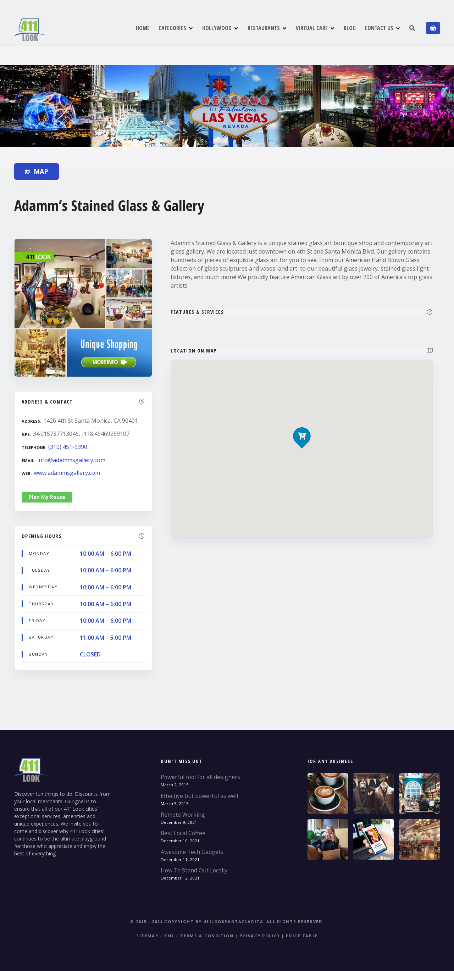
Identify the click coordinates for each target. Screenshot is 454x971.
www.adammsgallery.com (67, 473)
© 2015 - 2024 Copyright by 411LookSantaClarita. (197, 921)
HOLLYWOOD (217, 28)
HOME (143, 28)
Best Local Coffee (183, 833)
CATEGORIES (172, 28)
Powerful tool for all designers (200, 777)
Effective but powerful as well (199, 796)
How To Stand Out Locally (194, 870)
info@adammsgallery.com (71, 460)
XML (169, 935)
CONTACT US (379, 28)
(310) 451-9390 (67, 447)
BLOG (350, 28)
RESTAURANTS (264, 28)
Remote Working (183, 815)
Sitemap (147, 935)
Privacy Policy (259, 935)
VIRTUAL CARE (312, 28)
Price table (301, 935)
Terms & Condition (206, 935)
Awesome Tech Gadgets (192, 852)
